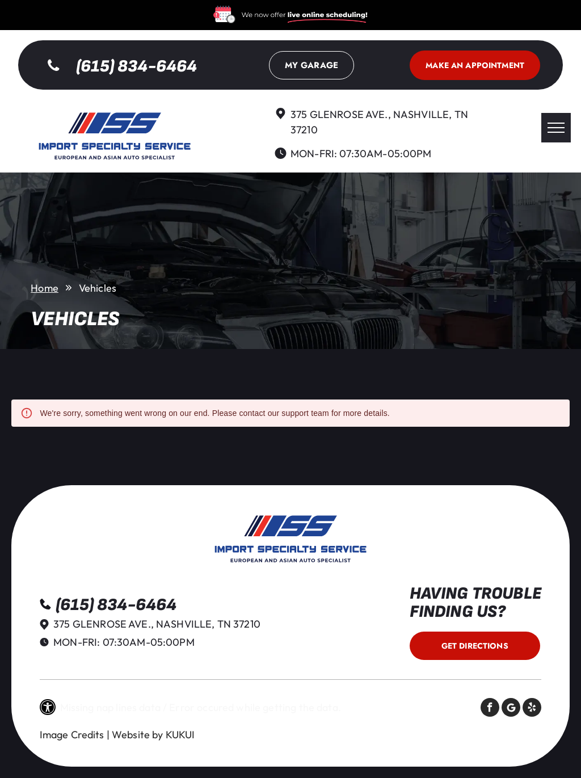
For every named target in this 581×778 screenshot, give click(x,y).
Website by (137, 734)
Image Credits (72, 734)
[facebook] (490, 709)
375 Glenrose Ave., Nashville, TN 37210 (156, 623)
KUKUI (180, 734)
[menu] (556, 127)
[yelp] (532, 709)
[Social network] (511, 709)
